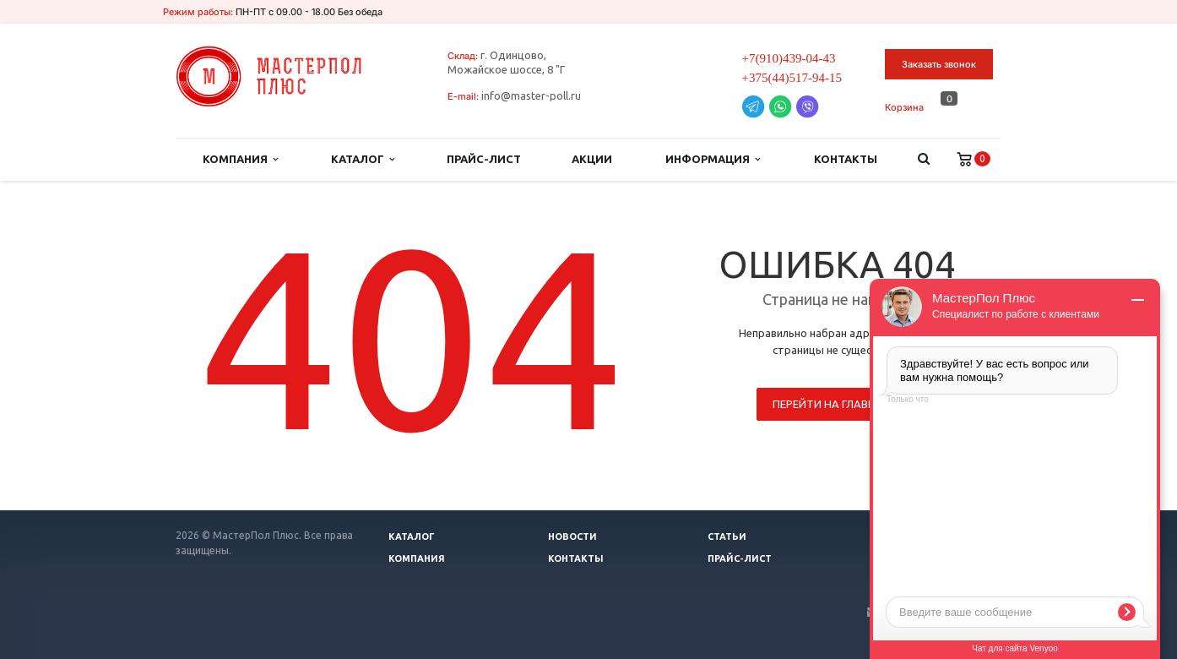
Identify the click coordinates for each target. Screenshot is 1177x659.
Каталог (362, 159)
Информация (712, 159)
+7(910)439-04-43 (789, 58)
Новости (572, 536)
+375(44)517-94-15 (792, 77)
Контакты (845, 159)
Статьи (727, 536)
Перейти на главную (833, 404)
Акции (592, 159)
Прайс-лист (484, 159)
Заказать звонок (939, 64)
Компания (240, 159)
